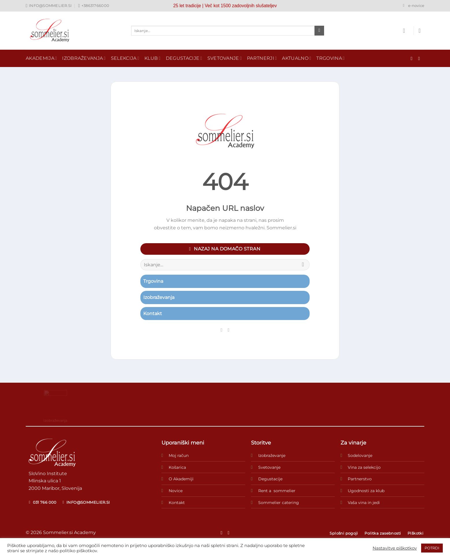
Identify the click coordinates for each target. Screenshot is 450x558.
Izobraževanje (271, 455)
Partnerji (262, 58)
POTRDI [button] (432, 548)
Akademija (41, 58)
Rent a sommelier (276, 490)
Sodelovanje (360, 455)
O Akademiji (181, 478)
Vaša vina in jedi (364, 502)
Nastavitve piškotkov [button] (395, 548)
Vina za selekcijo (364, 467)
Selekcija (125, 58)
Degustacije (184, 58)
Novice (176, 490)
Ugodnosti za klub (366, 490)
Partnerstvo (360, 478)
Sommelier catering (278, 502)
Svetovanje (224, 58)
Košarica (177, 467)
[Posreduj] (319, 31)
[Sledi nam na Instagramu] (420, 58)
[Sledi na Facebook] (413, 58)
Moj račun (179, 455)
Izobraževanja (84, 58)
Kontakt (177, 502)
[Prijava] (406, 30)
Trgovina (330, 58)
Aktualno (296, 58)
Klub (152, 58)
